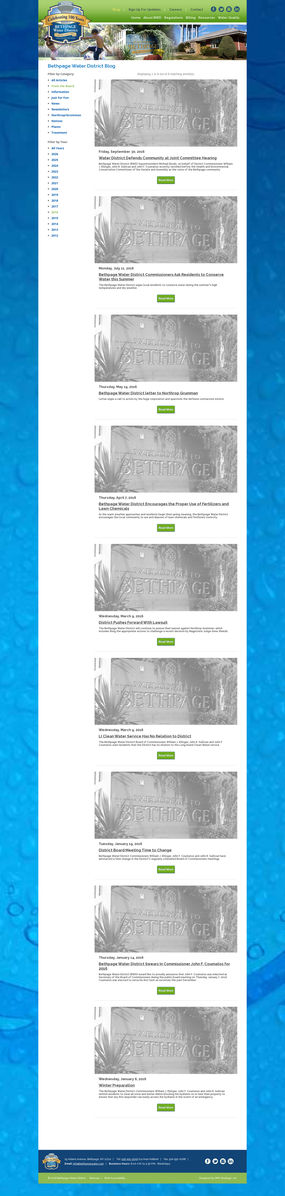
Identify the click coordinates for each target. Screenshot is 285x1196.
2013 (54, 230)
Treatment (59, 133)
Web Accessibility (114, 1178)
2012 (54, 235)
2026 (54, 154)
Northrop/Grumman (66, 115)
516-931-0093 (129, 1159)
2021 (54, 183)
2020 (54, 189)
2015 (54, 218)
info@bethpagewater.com (88, 1163)
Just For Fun (60, 98)
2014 (54, 224)
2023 (54, 171)
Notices (56, 121)
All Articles (59, 80)
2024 (54, 166)
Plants (56, 127)
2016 (54, 212)
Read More (166, 180)
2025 (54, 160)
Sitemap (94, 1178)
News (55, 103)
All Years (57, 148)
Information (60, 92)
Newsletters (60, 109)
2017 (54, 206)
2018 (54, 201)
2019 (54, 195)
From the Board (62, 86)
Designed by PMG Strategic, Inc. (218, 1178)
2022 (54, 177)
